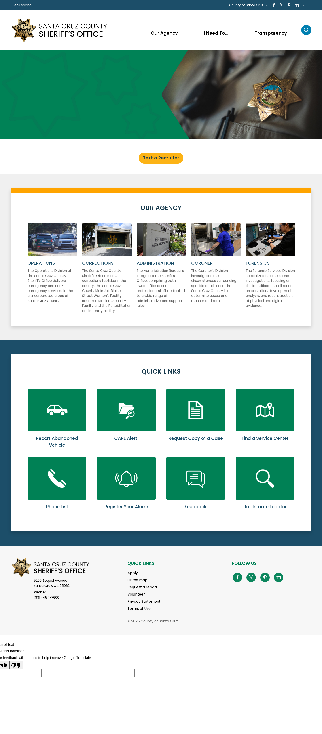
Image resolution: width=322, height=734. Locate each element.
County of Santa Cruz (246, 5)
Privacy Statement (144, 601)
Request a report (142, 587)
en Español (23, 5)
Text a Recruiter (161, 158)
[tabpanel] (161, 94)
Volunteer (136, 594)
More (52, 272)
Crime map (137, 580)
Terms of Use (139, 608)
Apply (132, 572)
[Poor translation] (16, 665)
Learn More (57, 423)
